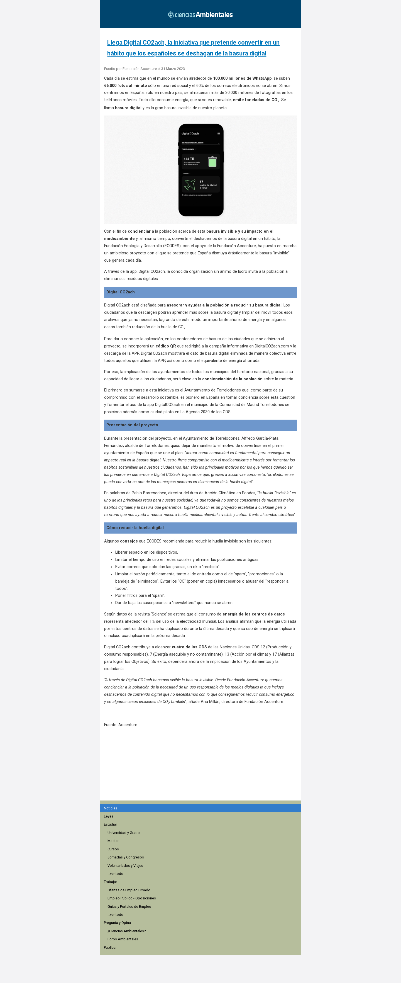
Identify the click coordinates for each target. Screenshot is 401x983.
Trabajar (110, 882)
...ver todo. (115, 874)
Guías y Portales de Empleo (129, 906)
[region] (202, 767)
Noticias (110, 808)
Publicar (110, 947)
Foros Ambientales (122, 939)
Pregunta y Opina (117, 923)
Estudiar (110, 824)
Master (113, 841)
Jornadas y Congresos (125, 857)
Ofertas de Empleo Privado (128, 890)
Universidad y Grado (123, 833)
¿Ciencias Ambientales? (126, 931)
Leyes (108, 816)
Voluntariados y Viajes (125, 865)
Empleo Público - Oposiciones (131, 898)
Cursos (113, 849)
